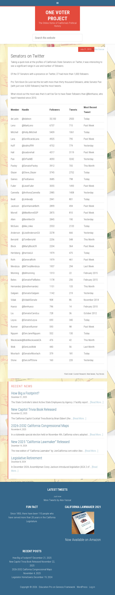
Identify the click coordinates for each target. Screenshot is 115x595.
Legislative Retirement (26, 458)
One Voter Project (58, 15)
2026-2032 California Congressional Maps (40, 426)
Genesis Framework (65, 587)
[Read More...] (96, 402)
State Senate (91, 374)
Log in (92, 587)
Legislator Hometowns (22, 577)
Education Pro (45, 587)
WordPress (82, 587)
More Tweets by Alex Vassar (57, 500)
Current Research (79, 374)
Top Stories (100, 374)
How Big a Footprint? (25, 393)
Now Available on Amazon (83, 540)
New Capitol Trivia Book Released (33, 409)
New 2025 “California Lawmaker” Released (40, 442)
